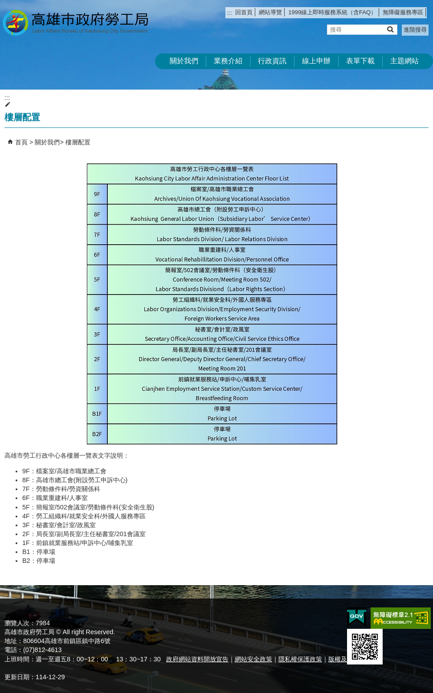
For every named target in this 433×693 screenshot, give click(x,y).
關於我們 (184, 61)
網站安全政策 (253, 659)
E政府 (356, 617)
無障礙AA (401, 618)
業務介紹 (228, 61)
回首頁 (244, 12)
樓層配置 (77, 142)
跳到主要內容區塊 (4, 4)
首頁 (21, 142)
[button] (390, 29)
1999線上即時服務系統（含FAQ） (332, 12)
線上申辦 (316, 61)
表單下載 (360, 61)
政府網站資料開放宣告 (197, 659)
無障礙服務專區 (403, 12)
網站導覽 (270, 12)
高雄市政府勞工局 (75, 22)
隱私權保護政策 (300, 659)
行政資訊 (272, 61)
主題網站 (404, 61)
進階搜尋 (415, 29)
